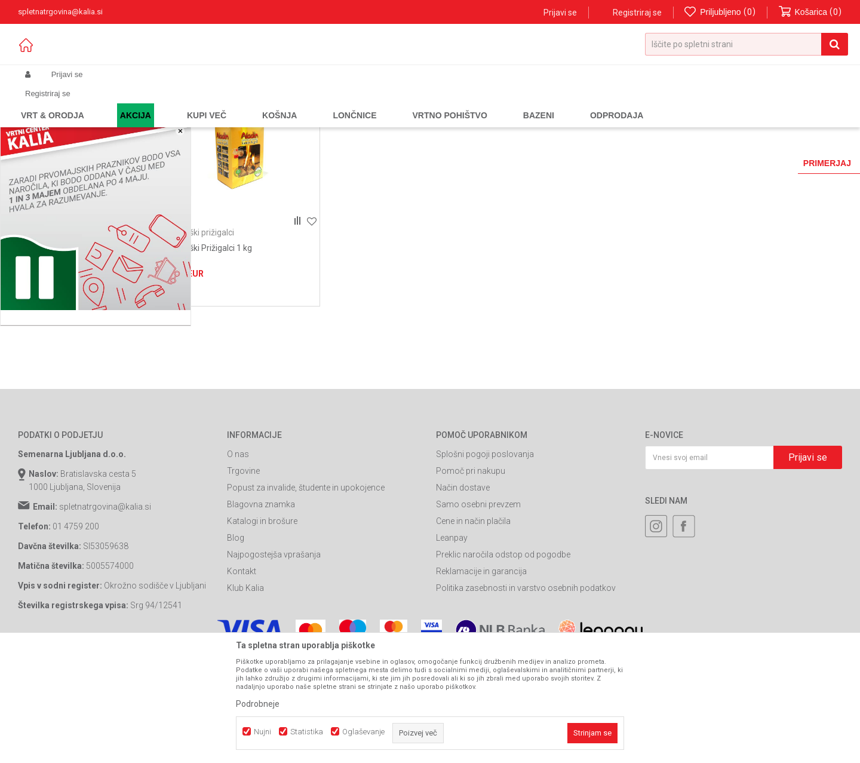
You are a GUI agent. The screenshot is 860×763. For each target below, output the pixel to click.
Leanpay (452, 627)
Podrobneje (258, 704)
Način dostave (463, 576)
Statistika (306, 731)
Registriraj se (637, 12)
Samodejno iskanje (498, 122)
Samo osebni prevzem (478, 593)
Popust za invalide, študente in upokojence (306, 576)
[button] (746, 44)
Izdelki (106, 103)
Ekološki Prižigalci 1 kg (210, 337)
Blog (235, 627)
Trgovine (243, 560)
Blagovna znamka (261, 593)
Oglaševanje (363, 731)
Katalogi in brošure (262, 610)
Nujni (262, 731)
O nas (238, 543)
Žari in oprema (182, 103)
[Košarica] (810, 12)
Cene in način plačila (473, 610)
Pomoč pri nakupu (470, 560)
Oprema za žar (239, 103)
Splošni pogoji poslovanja (485, 543)
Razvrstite (565, 122)
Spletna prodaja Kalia (52, 103)
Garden (138, 103)
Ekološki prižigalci (201, 321)
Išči (78, 394)
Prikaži (717, 122)
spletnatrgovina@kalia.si (105, 595)
